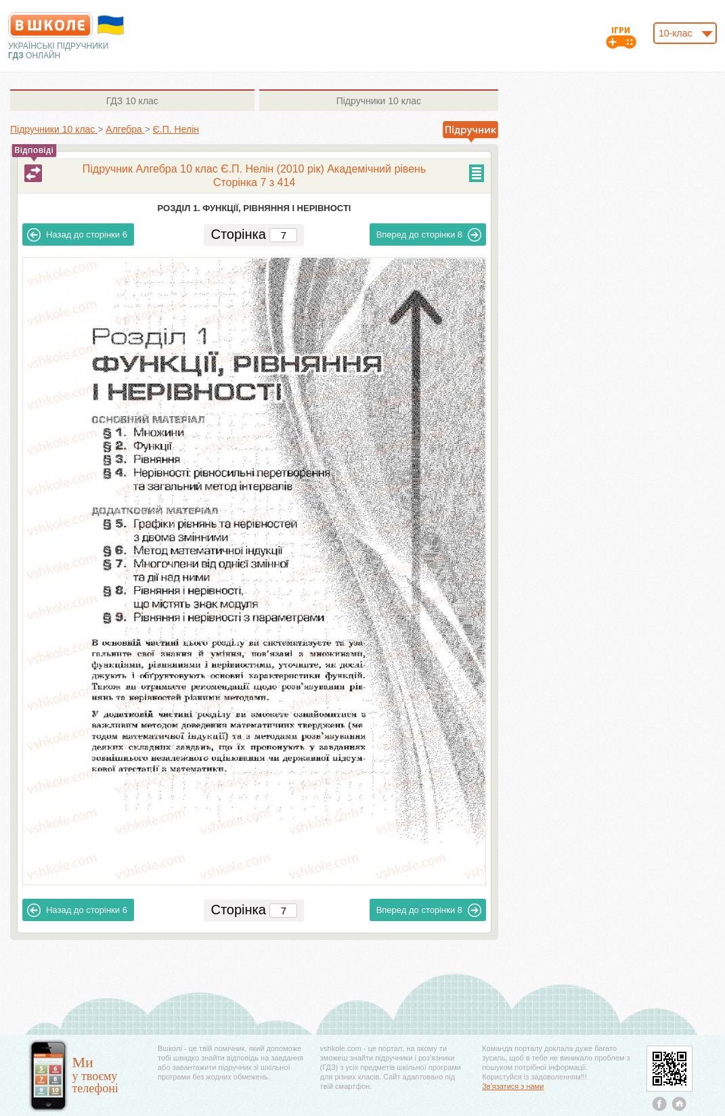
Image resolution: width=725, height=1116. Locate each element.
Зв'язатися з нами (513, 1086)
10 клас (132, 100)
